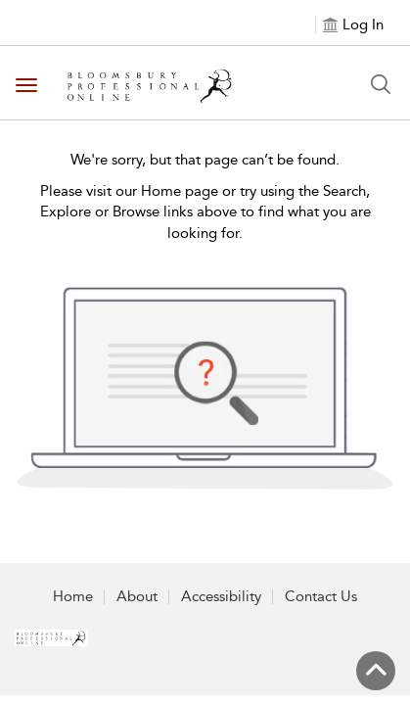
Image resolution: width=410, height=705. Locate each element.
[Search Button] (380, 84)
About (137, 596)
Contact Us (321, 596)
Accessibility (221, 596)
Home (73, 596)
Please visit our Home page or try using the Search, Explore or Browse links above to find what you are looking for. (205, 212)
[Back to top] (375, 670)
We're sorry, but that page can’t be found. (205, 159)
